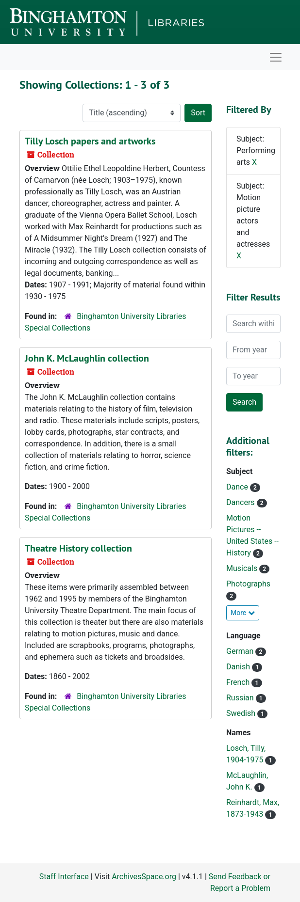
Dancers (241, 502)
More (243, 613)
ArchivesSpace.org (144, 876)
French (238, 682)
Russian (241, 697)
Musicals (242, 568)
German (240, 651)
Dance (238, 486)
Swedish (241, 713)
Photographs (248, 583)
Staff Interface (64, 876)
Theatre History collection (78, 548)
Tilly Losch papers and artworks (90, 141)
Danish (239, 666)
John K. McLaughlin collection (87, 358)
